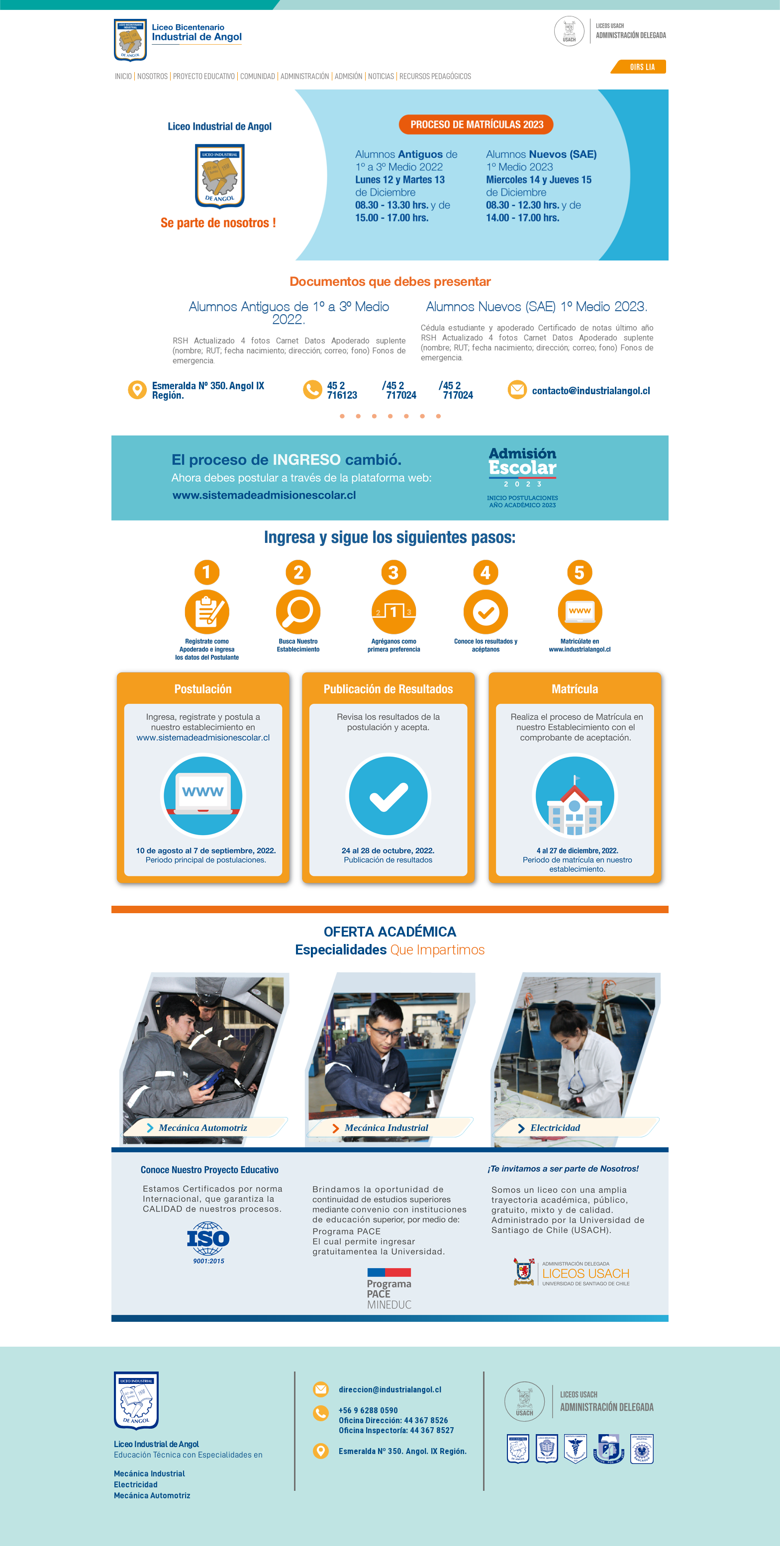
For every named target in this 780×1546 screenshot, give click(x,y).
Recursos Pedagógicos (435, 76)
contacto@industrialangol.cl (591, 390)
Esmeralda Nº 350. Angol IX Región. (208, 390)
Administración (305, 76)
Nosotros (152, 76)
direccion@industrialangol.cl (390, 1389)
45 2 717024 (401, 390)
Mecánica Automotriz (152, 1495)
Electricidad (136, 1484)
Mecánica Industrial (149, 1473)
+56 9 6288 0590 (368, 1410)
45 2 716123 (342, 390)
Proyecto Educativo (204, 76)
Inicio (123, 76)
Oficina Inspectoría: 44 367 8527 (396, 1430)
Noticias (381, 76)
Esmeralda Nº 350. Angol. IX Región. (403, 1451)
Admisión (349, 76)
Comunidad (257, 76)
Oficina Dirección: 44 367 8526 (393, 1420)
